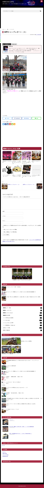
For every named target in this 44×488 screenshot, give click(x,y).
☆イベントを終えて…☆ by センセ (7, 176)
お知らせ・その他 (22, 327)
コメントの (5, 454)
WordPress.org (5, 456)
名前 (4, 211)
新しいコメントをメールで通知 (10, 229)
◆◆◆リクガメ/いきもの (22, 313)
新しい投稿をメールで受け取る (10, 231)
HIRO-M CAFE (8, 2)
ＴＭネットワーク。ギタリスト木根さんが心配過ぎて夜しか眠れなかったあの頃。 (21, 403)
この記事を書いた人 (7, 44)
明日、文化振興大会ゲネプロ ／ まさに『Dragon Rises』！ (20, 433)
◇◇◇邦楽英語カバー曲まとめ (22, 325)
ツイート (3, 445)
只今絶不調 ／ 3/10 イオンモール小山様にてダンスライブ (26, 162)
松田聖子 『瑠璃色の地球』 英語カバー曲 (14, 376)
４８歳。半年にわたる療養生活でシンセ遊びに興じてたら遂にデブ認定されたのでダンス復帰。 (23, 296)
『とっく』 (11, 419)
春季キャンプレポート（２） (36, 162)
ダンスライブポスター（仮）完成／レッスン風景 (26, 176)
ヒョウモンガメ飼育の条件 (11, 365)
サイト (4, 220)
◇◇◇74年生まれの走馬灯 (22, 318)
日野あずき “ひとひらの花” (7, 162)
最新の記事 (14, 44)
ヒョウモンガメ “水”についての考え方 (13, 382)
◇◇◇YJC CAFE (38, 34)
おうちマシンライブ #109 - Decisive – (13, 286)
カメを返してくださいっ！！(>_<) (12, 409)
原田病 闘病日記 (22, 330)
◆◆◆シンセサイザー (22, 310)
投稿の (5, 453)
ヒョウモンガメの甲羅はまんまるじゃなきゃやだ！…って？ (17, 387)
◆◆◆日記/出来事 (22, 315)
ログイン (4, 451)
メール (4, 216)
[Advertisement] (22, 20)
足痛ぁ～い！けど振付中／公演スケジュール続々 (16, 176)
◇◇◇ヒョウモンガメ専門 (22, 323)
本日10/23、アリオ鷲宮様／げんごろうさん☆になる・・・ (16, 162)
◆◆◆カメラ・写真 (22, 308)
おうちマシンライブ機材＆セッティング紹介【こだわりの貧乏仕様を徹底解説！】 (21, 291)
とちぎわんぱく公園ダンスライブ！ (36, 176)
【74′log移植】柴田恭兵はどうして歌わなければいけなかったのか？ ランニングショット (22, 360)
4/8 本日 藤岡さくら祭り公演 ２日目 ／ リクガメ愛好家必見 (21, 426)
